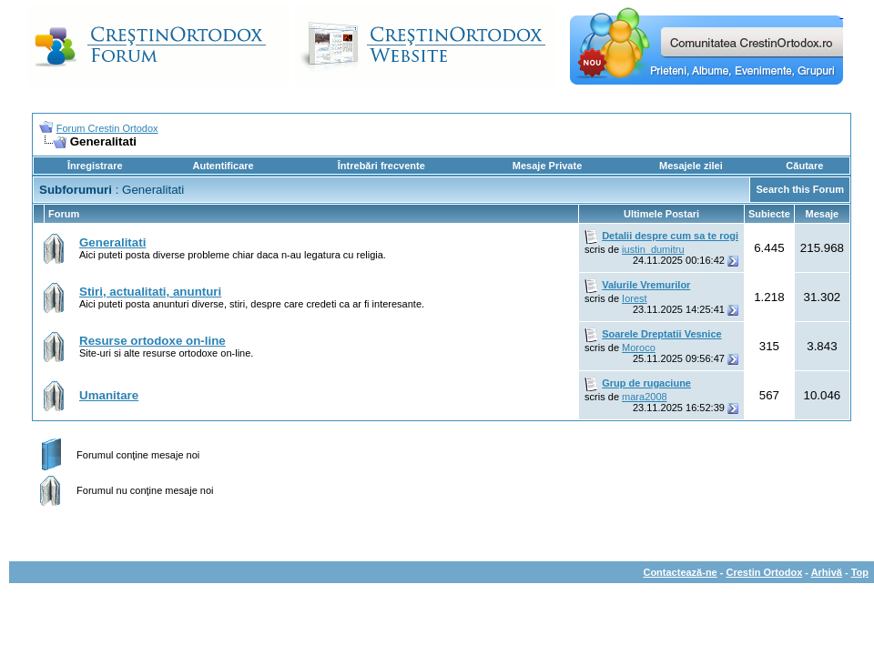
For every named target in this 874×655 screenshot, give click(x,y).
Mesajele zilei (691, 165)
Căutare (804, 165)
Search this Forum (800, 189)
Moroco (639, 347)
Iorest (634, 298)
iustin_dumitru (653, 249)
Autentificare (222, 165)
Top (860, 572)
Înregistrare (95, 165)
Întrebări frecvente (381, 165)
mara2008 (644, 396)
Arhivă (826, 572)
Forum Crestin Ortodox (107, 128)
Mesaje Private (547, 165)
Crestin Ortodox (765, 572)
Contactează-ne (679, 572)
